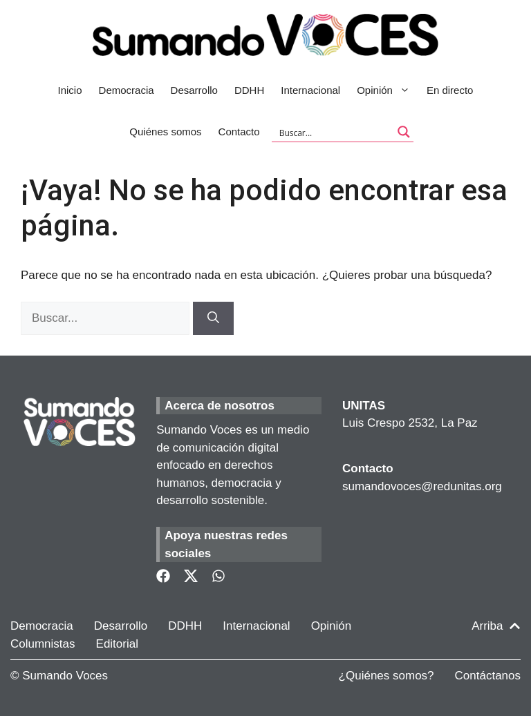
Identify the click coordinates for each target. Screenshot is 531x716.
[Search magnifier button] (403, 132)
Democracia (126, 90)
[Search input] (333, 132)
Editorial (117, 643)
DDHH (249, 90)
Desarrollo (194, 90)
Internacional (310, 90)
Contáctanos (488, 675)
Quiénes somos (165, 131)
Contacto (239, 131)
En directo (450, 90)
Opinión (387, 90)
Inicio (70, 90)
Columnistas (42, 643)
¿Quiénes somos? (386, 675)
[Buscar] (213, 318)
